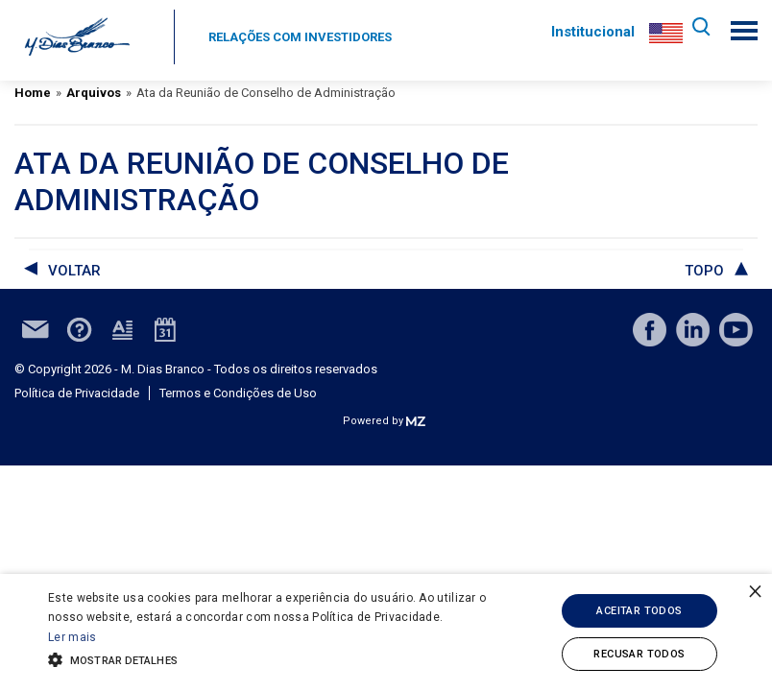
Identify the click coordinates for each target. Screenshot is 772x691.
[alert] (386, 632)
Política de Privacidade (76, 393)
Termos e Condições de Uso (238, 393)
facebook (649, 329)
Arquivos (93, 92)
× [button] (755, 591)
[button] (268, 658)
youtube (736, 329)
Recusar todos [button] (639, 654)
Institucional (589, 31)
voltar (74, 270)
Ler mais (72, 637)
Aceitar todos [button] (639, 611)
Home (32, 92)
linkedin (693, 329)
